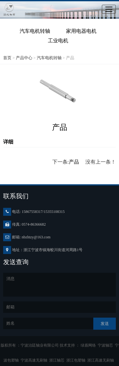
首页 (7, 57)
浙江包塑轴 (76, 360)
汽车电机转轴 (35, 31)
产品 (74, 162)
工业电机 (58, 40)
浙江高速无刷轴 (101, 360)
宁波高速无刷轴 (35, 360)
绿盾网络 (89, 345)
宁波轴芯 (106, 345)
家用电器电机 (81, 31)
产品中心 (24, 57)
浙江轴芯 (57, 360)
